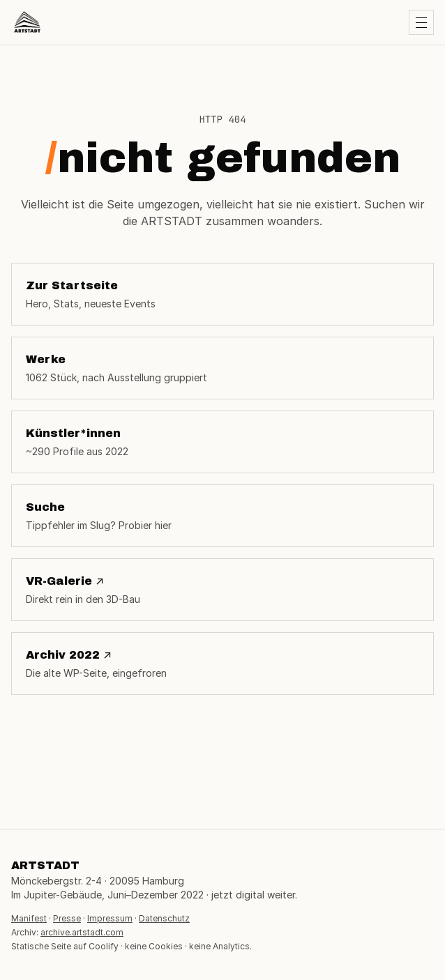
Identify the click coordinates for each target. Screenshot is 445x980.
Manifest (29, 918)
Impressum (110, 918)
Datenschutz (164, 918)
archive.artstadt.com (81, 932)
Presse (67, 918)
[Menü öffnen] (421, 22)
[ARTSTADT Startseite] (27, 22)
